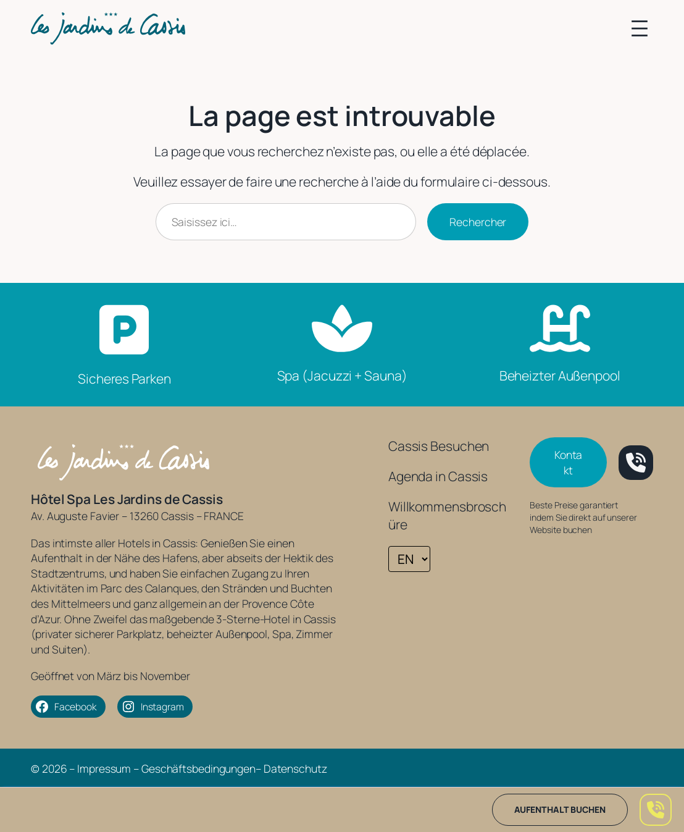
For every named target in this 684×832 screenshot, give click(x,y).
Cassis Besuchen (439, 446)
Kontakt (568, 462)
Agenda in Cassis (438, 476)
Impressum (104, 768)
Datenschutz (295, 768)
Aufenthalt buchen (560, 809)
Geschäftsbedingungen (198, 768)
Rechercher (477, 221)
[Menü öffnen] (639, 28)
